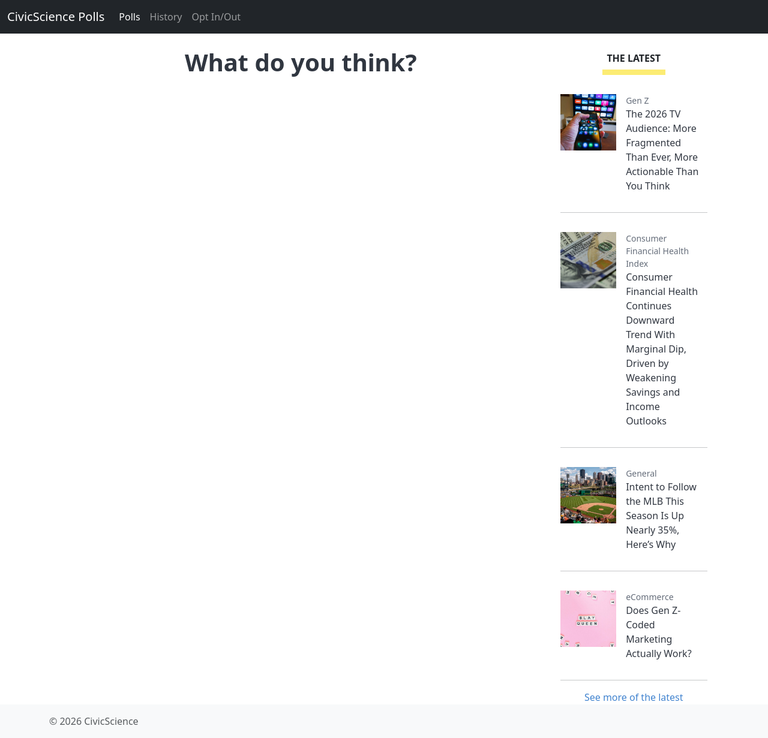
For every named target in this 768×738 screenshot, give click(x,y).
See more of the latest (633, 697)
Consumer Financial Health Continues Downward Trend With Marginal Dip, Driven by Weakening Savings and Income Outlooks (662, 348)
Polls (129, 16)
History (166, 16)
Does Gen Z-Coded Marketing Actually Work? (658, 632)
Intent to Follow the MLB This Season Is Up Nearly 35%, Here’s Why (661, 515)
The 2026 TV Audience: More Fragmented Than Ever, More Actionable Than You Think (662, 149)
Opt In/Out (216, 16)
